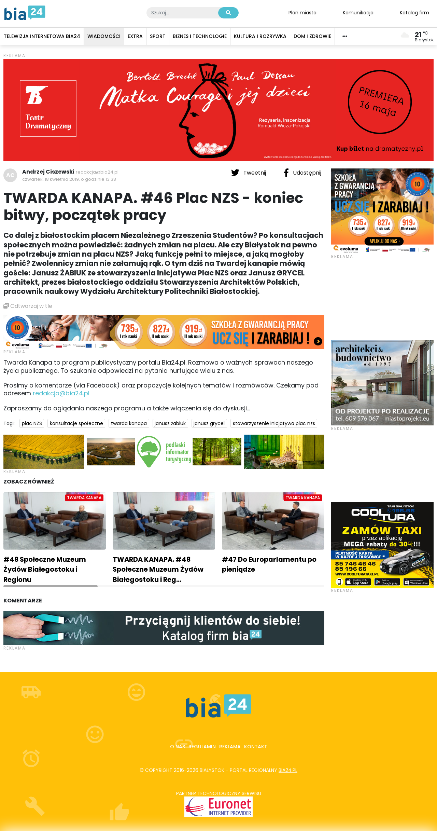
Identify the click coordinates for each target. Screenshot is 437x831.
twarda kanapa (129, 423)
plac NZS (32, 423)
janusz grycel (209, 423)
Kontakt (255, 747)
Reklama (230, 747)
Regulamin (202, 747)
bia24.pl (288, 770)
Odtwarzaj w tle (27, 306)
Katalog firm (414, 12)
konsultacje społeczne (76, 423)
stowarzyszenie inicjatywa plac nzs (274, 423)
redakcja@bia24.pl (97, 172)
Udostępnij (302, 172)
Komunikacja (358, 12)
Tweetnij (249, 172)
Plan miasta (302, 12)
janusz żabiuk (170, 423)
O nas (177, 747)
